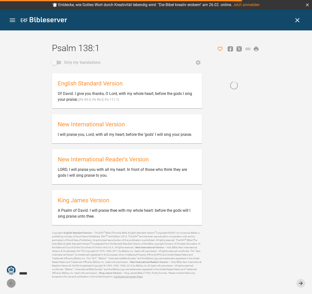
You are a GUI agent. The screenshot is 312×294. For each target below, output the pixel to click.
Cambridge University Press (128, 276)
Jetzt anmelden (246, 4)
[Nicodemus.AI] (11, 270)
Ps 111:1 (111, 99)
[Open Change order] (198, 62)
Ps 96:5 (97, 99)
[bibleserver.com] (44, 20)
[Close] (297, 20)
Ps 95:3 (85, 99)
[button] (307, 4)
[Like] (220, 49)
